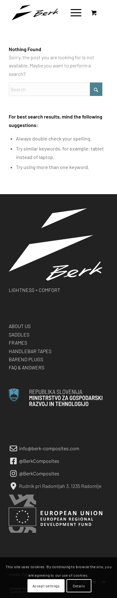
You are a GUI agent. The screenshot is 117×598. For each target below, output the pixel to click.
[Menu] (72, 12)
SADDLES (19, 334)
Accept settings (46, 586)
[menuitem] (74, 12)
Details (79, 586)
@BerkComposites (39, 461)
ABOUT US (20, 326)
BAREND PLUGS (26, 359)
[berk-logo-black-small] (48, 12)
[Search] (55, 89)
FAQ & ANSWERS (26, 367)
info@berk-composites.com (49, 448)
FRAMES (18, 343)
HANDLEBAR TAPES (30, 351)
